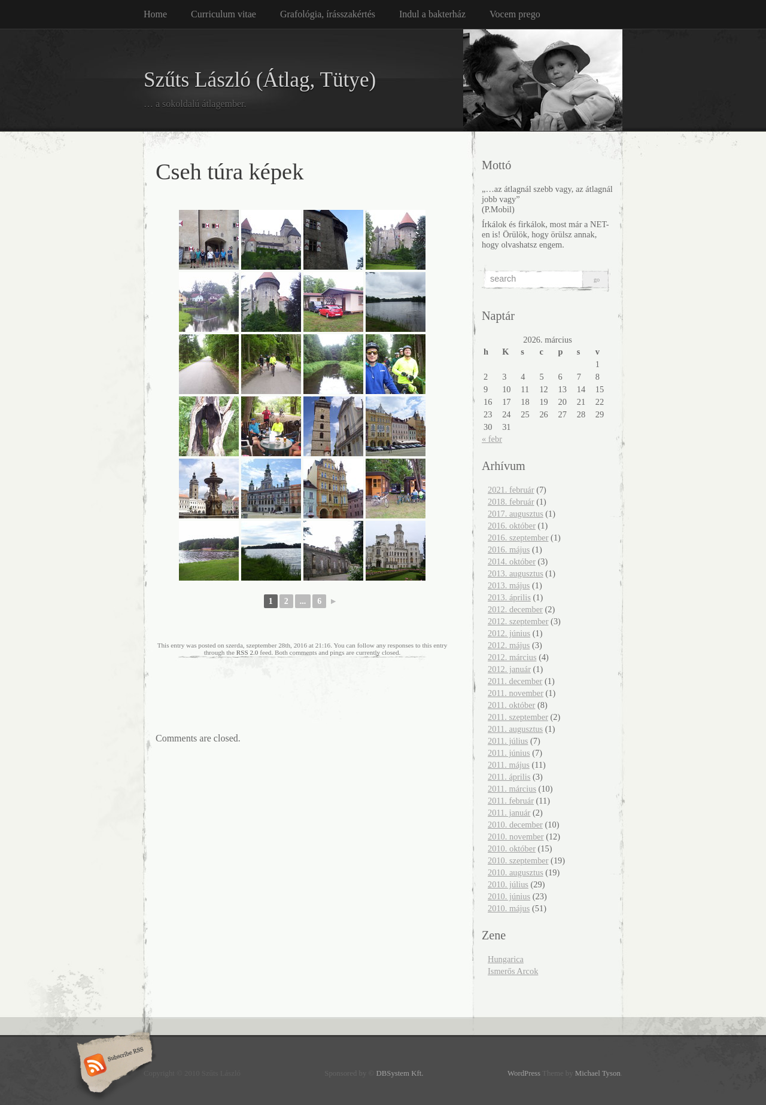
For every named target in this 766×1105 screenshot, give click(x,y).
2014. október (512, 561)
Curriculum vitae (223, 14)
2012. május (509, 645)
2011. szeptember (518, 717)
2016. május (509, 549)
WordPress (523, 1073)
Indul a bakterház (432, 14)
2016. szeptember (518, 537)
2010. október (512, 848)
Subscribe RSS (112, 1066)
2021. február (511, 489)
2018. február (511, 501)
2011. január (509, 812)
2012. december (515, 609)
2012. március (512, 657)
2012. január (509, 669)
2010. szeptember (518, 860)
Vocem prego (515, 14)
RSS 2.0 (247, 652)
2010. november (516, 836)
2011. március (512, 788)
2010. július (508, 884)
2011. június (509, 753)
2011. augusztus (515, 729)
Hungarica (506, 959)
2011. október (511, 705)
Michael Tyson (598, 1073)
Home (155, 14)
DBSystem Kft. (400, 1073)
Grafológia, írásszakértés (327, 14)
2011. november (515, 693)
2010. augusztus (515, 872)
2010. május (509, 908)
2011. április (509, 777)
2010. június (509, 896)
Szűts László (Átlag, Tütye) (260, 79)
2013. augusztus (515, 573)
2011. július (508, 741)
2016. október (512, 525)
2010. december (515, 824)
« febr (492, 439)
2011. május (509, 765)
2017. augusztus (515, 513)
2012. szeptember (518, 621)
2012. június (509, 633)
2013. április (509, 597)
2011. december (515, 681)
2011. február (511, 800)
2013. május (509, 585)
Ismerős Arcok (513, 971)
